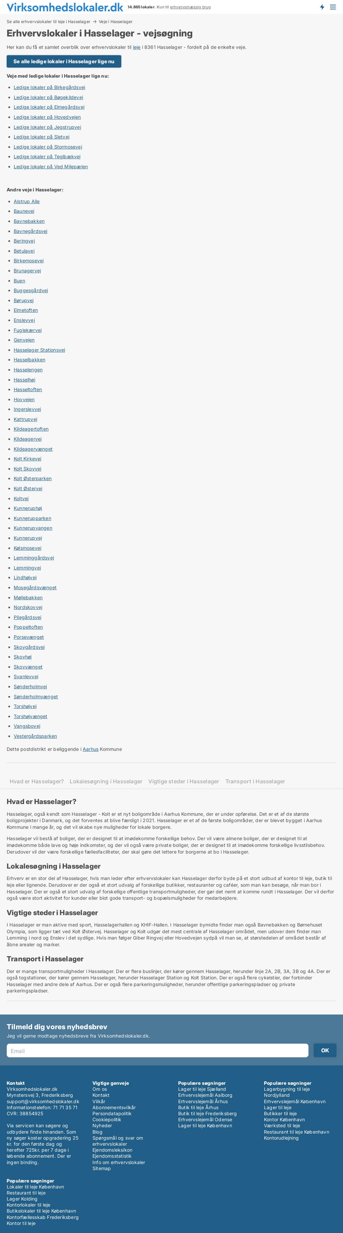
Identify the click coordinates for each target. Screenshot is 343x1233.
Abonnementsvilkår (114, 1107)
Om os (99, 1089)
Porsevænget (29, 637)
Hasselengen (28, 369)
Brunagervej (27, 270)
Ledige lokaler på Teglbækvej (47, 156)
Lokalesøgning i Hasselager (106, 781)
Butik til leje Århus (198, 1107)
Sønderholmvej (30, 686)
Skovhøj (22, 656)
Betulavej (24, 251)
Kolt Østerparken (33, 478)
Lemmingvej (27, 567)
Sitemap (101, 1168)
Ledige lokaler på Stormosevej (48, 147)
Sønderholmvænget (36, 696)
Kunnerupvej (28, 538)
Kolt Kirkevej (28, 458)
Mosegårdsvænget (35, 587)
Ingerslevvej (27, 409)
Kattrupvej (25, 419)
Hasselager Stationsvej (39, 350)
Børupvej (24, 300)
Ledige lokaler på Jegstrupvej (47, 127)
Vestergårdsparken (35, 736)
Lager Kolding (22, 1199)
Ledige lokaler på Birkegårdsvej (49, 87)
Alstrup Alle (27, 201)
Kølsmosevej (27, 548)
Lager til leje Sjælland (202, 1089)
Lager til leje (277, 1107)
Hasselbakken (29, 359)
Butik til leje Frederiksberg (207, 1113)
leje (137, 47)
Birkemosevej (29, 260)
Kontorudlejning (281, 1138)
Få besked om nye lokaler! (322, 6)
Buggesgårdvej (31, 290)
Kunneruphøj (28, 508)
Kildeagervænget (33, 449)
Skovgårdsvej (29, 647)
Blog (97, 1132)
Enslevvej (24, 320)
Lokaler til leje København (35, 1187)
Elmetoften (26, 310)
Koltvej (21, 498)
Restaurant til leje (26, 1193)
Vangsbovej (27, 726)
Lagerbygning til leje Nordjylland (287, 1092)
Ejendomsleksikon (112, 1150)
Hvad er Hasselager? (37, 781)
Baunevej (24, 211)
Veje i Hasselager (116, 22)
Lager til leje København (205, 1125)
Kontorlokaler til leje (28, 1205)
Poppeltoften (28, 627)
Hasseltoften (28, 389)
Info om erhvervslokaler (118, 1162)
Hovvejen (24, 399)
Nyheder (102, 1125)
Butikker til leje (280, 1113)
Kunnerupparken (32, 518)
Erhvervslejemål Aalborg (205, 1095)
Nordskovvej (28, 607)
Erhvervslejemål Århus (203, 1101)
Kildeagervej (28, 439)
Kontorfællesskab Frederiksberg (43, 1217)
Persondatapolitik (112, 1113)
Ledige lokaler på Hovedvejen (47, 117)
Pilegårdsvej (27, 617)
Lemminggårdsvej (34, 557)
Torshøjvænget (31, 716)
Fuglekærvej (28, 330)
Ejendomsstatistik (112, 1156)
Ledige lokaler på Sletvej (41, 137)
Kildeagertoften (31, 429)
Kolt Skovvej (27, 468)
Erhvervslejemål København (295, 1101)
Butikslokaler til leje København (41, 1211)
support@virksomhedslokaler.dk (43, 1101)
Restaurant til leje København (296, 1132)
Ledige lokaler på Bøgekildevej (48, 97)
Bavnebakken (29, 221)
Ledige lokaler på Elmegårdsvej (49, 107)
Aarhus (90, 749)
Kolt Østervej (28, 488)
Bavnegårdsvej (31, 231)
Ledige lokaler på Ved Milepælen (51, 166)
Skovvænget (28, 667)
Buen (19, 280)
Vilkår (98, 1101)
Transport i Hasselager (255, 781)
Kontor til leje (21, 1223)
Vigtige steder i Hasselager (183, 781)
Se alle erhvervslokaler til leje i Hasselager (48, 21)
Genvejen (24, 340)
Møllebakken (28, 597)
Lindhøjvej (25, 577)
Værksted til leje (282, 1125)
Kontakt (101, 1095)
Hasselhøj (24, 379)
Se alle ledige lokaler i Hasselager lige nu (64, 61)
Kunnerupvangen (33, 528)
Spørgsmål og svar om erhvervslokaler (117, 1141)
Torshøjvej (25, 706)
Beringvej (24, 241)
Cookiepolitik (107, 1119)
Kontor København (284, 1119)
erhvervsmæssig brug (190, 7)
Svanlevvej (26, 676)
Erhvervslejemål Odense (205, 1119)
